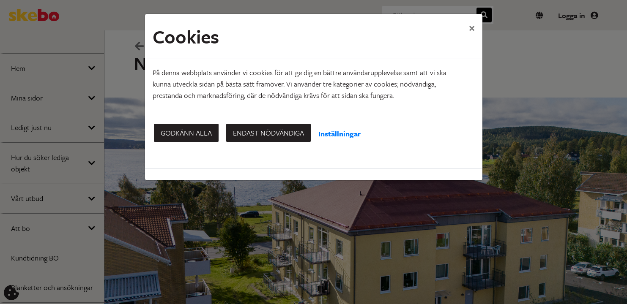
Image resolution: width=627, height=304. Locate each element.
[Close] (471, 27)
